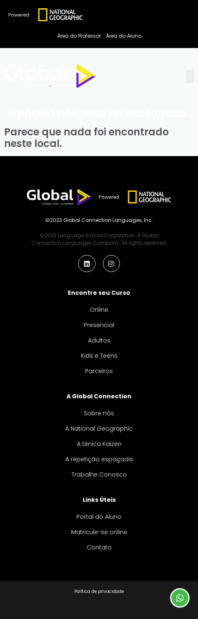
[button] (190, 76)
